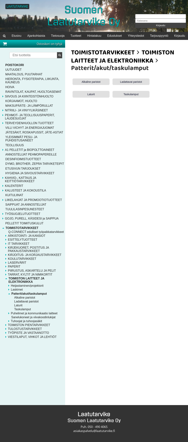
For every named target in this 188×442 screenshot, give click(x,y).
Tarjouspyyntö (159, 35)
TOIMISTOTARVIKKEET (103, 53)
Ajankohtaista (36, 35)
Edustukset (114, 35)
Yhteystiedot (136, 35)
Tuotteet (75, 35)
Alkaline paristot (91, 81)
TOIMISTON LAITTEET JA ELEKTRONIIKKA (122, 57)
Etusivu (16, 35)
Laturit (91, 94)
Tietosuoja (58, 35)
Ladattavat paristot (131, 81)
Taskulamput (131, 94)
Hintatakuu (94, 35)
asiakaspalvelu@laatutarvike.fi (94, 431)
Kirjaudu (160, 25)
